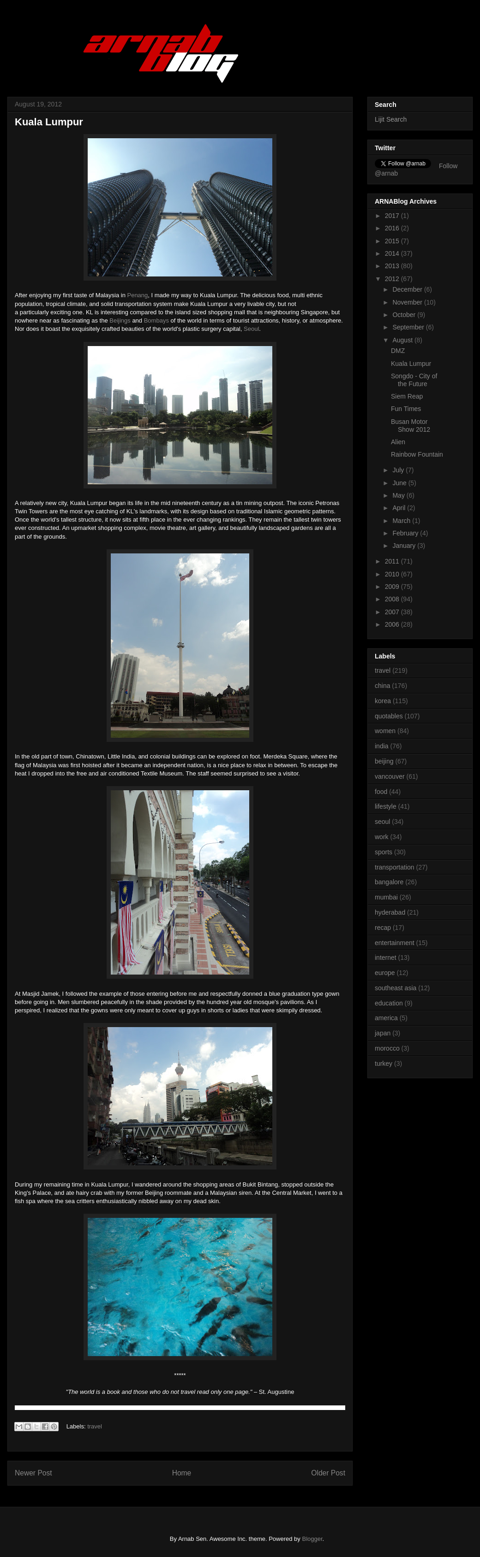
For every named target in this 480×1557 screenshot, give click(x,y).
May (399, 495)
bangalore (389, 882)
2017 (393, 215)
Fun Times (406, 408)
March (402, 520)
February (406, 533)
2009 (393, 586)
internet (385, 957)
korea (383, 701)
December (408, 289)
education (389, 1003)
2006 (393, 624)
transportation (394, 867)
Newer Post (33, 1473)
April (399, 507)
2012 (393, 278)
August (403, 340)
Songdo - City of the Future (414, 380)
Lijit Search (391, 119)
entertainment (394, 942)
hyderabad (390, 912)
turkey (383, 1063)
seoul (382, 821)
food (381, 791)
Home (182, 1473)
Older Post (328, 1473)
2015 (393, 241)
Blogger (312, 1538)
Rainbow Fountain (417, 454)
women (385, 730)
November (408, 302)
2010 (393, 574)
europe (385, 972)
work (382, 836)
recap (383, 927)
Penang (137, 295)
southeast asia (395, 988)
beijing (384, 761)
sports (383, 852)
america (386, 1018)
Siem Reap (407, 396)
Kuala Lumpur (411, 363)
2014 (393, 253)
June (400, 483)
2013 (393, 266)
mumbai (386, 897)
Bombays (156, 320)
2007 (393, 612)
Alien (398, 442)
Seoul (251, 328)
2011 (393, 561)
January (404, 545)
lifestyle (385, 806)
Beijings (120, 320)
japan (382, 1033)
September (409, 327)
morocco (387, 1048)
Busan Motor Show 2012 (410, 425)
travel (94, 1426)
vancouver (390, 776)
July (399, 470)
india (382, 746)
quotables (389, 716)
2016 (393, 228)
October (404, 314)
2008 (393, 599)
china (382, 685)
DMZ (398, 350)
